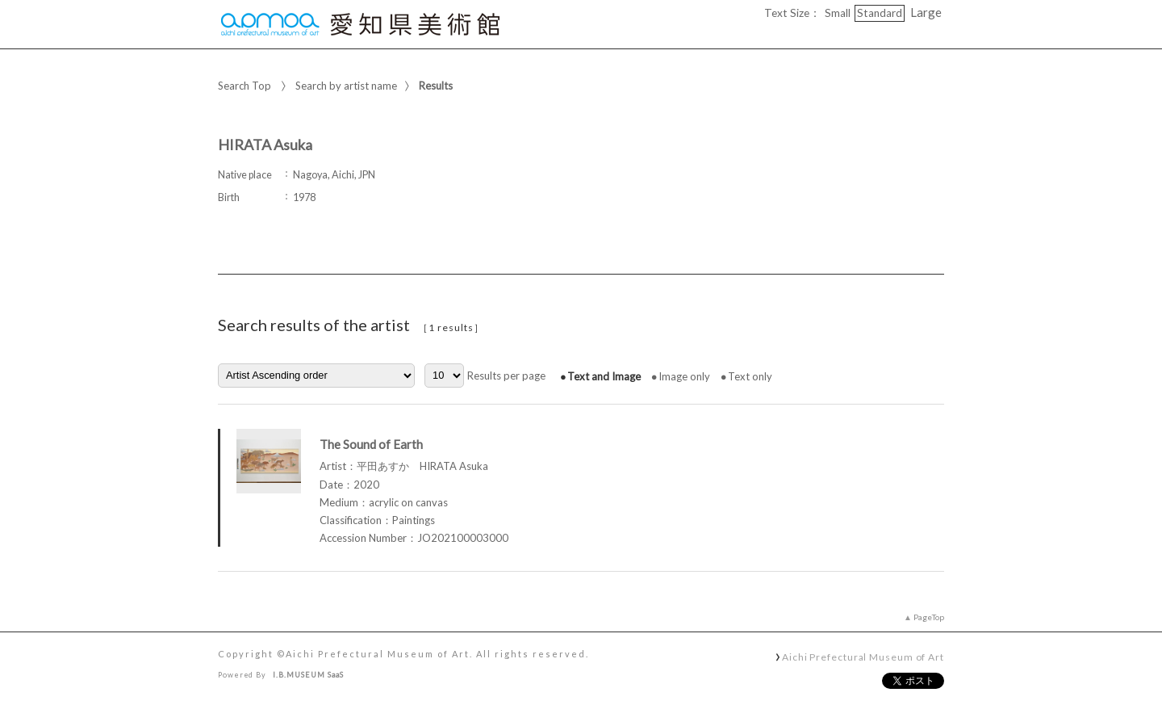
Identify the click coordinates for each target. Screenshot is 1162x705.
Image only (684, 376)
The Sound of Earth (371, 444)
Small (838, 12)
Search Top (244, 85)
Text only (750, 376)
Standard (879, 12)
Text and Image (604, 376)
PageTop (928, 617)
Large (926, 12)
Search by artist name (346, 85)
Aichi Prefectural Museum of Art (863, 656)
